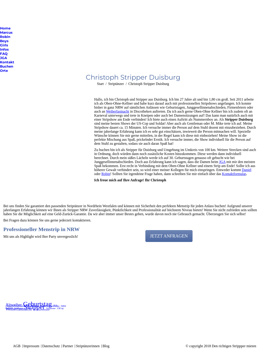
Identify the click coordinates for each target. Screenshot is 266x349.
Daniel (246, 170)
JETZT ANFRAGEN (169, 235)
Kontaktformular (234, 174)
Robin (105, 174)
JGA (222, 162)
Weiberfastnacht (117, 111)
